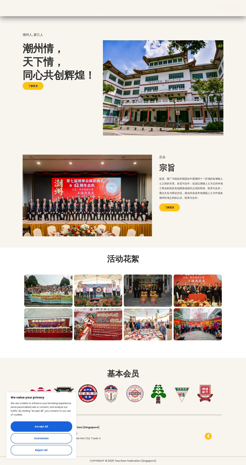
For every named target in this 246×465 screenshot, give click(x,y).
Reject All (41, 439)
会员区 (171, 8)
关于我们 (73, 8)
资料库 (196, 8)
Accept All (41, 450)
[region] (41, 428)
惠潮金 (126, 8)
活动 (148, 8)
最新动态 (100, 8)
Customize (40, 429)
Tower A (97, 438)
